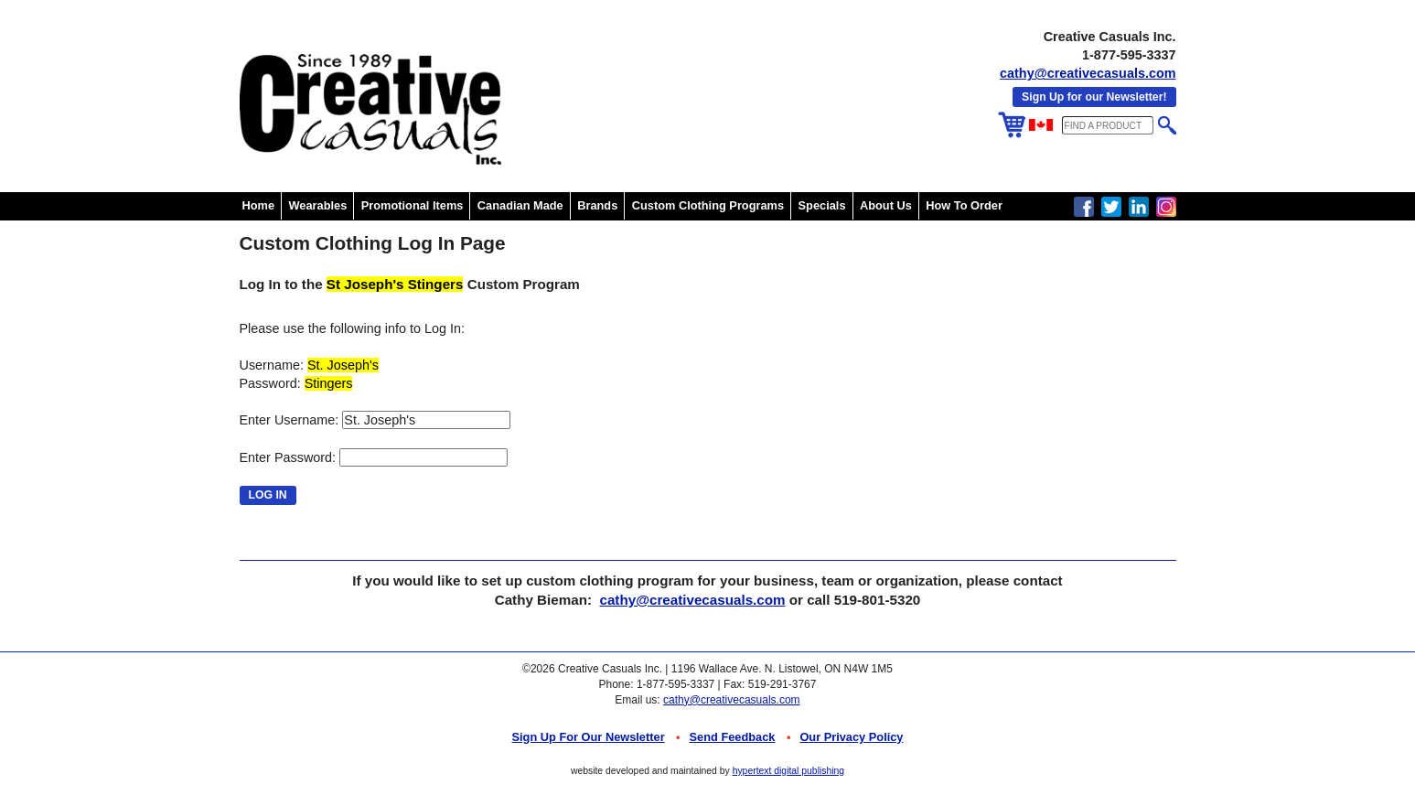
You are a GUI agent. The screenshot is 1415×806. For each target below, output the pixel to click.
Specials (822, 205)
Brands (597, 205)
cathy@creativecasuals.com (1087, 73)
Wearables (318, 205)
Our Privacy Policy (851, 737)
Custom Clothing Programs (708, 205)
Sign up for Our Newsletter (588, 737)
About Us (886, 205)
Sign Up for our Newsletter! (1094, 97)
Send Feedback (733, 737)
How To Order (964, 205)
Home (258, 205)
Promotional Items (412, 205)
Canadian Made (520, 205)
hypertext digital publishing (788, 771)
